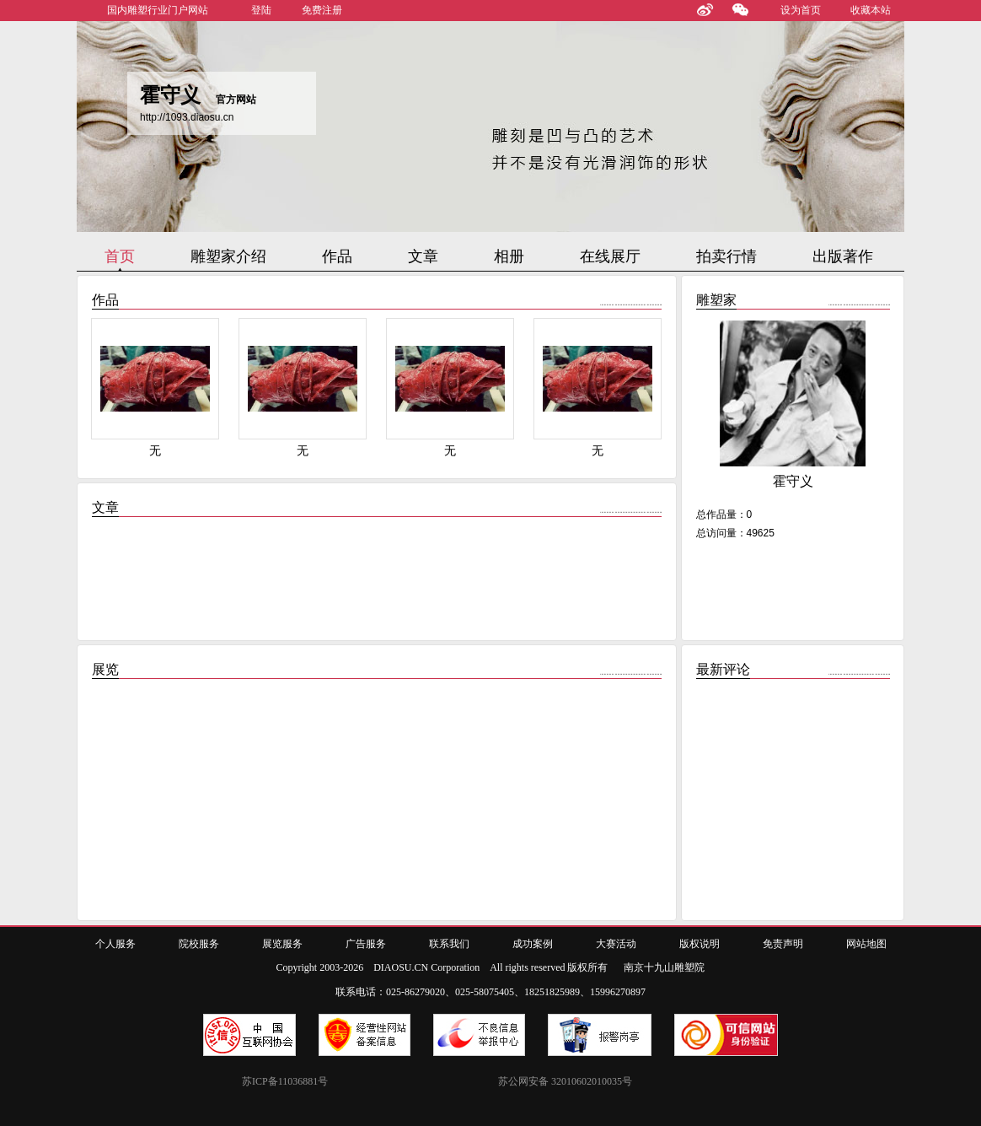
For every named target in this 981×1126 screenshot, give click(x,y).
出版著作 (842, 256)
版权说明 (699, 944)
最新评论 (723, 669)
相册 (509, 256)
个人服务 (115, 944)
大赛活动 (616, 944)
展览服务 (282, 944)
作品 (337, 256)
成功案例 (532, 944)
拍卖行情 (726, 256)
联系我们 (449, 944)
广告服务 (366, 944)
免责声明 (783, 944)
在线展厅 (610, 256)
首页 (120, 256)
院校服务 (199, 944)
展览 (105, 669)
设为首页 (800, 10)
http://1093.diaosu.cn (186, 117)
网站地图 (866, 944)
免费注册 (322, 10)
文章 (423, 256)
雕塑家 (716, 300)
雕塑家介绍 (228, 256)
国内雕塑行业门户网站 (157, 10)
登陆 (261, 10)
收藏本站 (870, 10)
